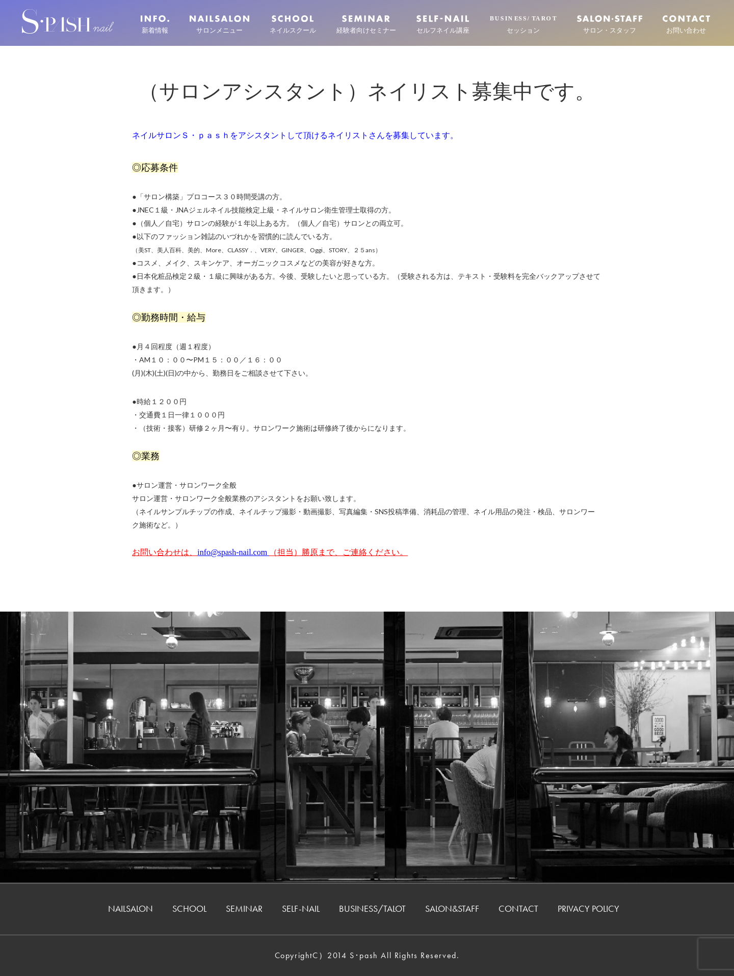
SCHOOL (189, 908)
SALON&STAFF (452, 908)
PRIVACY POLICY (588, 908)
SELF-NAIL (301, 908)
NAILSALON (130, 908)
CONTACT (518, 908)
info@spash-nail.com (232, 552)
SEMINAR (244, 908)
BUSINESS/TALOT (372, 908)
